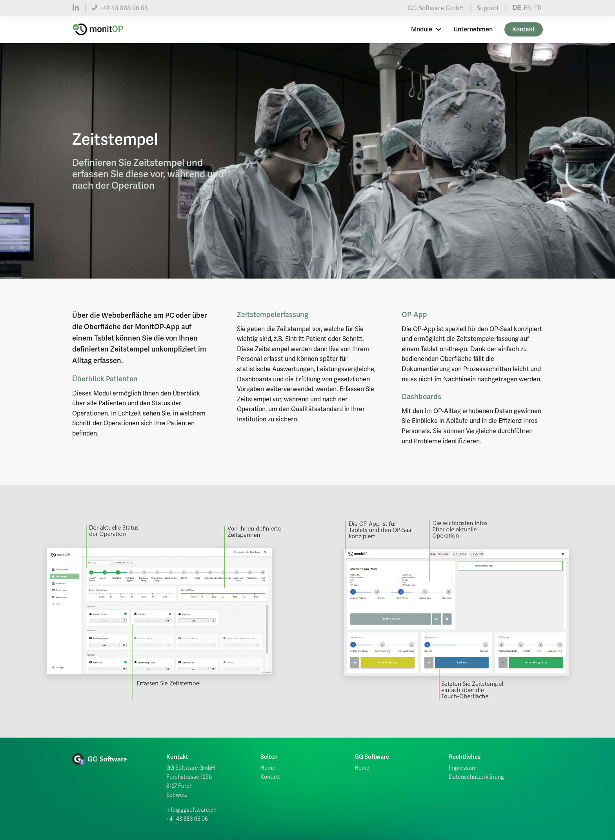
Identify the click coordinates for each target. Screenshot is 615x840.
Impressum (463, 767)
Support (488, 8)
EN (528, 8)
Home (267, 767)
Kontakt (523, 29)
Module (426, 29)
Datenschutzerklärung (476, 776)
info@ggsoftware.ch (191, 809)
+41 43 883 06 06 (120, 8)
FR (538, 8)
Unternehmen (473, 29)
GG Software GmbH (436, 8)
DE (517, 7)
